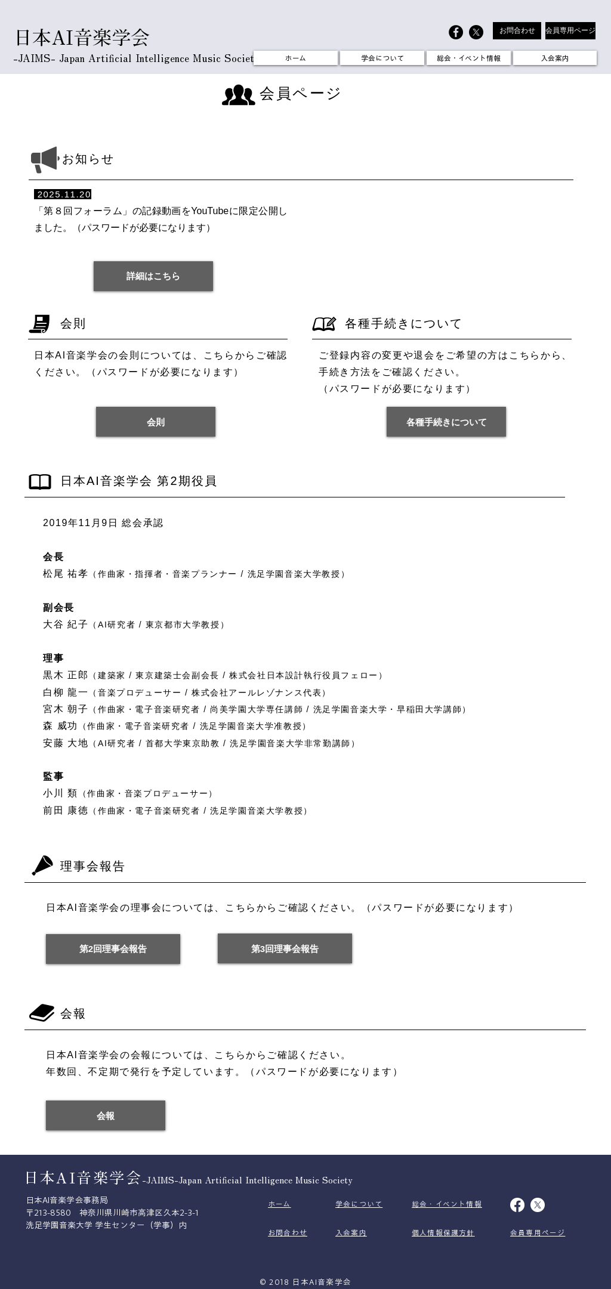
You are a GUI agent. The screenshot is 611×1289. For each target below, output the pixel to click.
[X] (476, 32)
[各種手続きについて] (446, 422)
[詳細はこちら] (153, 276)
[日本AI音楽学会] (456, 32)
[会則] (155, 422)
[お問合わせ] (517, 30)
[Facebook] (517, 1205)
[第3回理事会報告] (285, 948)
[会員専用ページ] (570, 30)
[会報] (105, 1115)
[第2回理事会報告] (113, 949)
